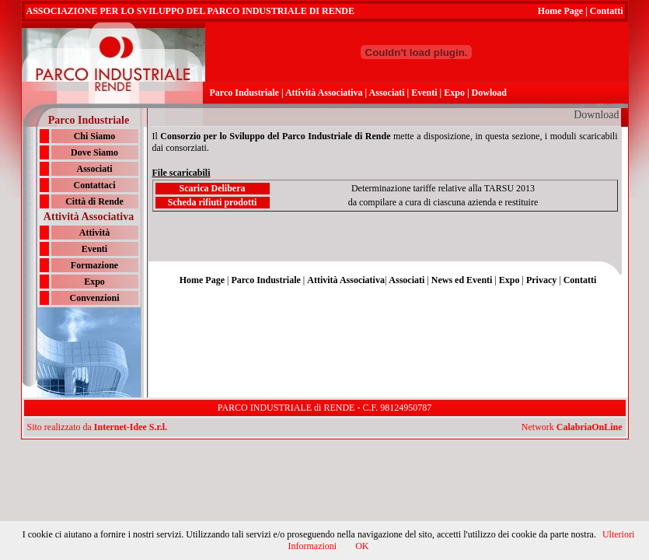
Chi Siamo (95, 136)
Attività (94, 232)
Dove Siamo (94, 152)
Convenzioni (94, 297)
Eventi (424, 92)
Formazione (94, 265)
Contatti (606, 10)
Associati (387, 92)
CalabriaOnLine (590, 427)
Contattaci (95, 185)
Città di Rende (94, 201)
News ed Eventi (462, 280)
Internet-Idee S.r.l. (130, 427)
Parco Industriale (244, 92)
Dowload (489, 92)
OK (361, 546)
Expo (454, 92)
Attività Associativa (324, 92)
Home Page (560, 10)
